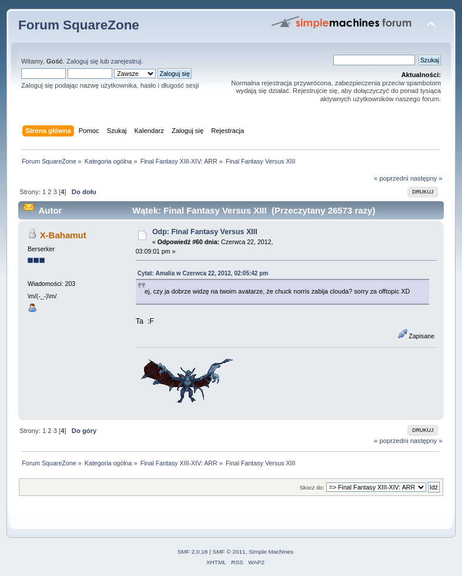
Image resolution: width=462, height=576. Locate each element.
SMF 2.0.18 (193, 551)
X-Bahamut (63, 235)
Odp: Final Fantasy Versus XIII (204, 232)
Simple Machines (271, 551)
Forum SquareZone (78, 25)
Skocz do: (312, 487)
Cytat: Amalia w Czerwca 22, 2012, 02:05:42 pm (203, 273)
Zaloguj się (82, 61)
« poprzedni (391, 178)
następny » (426, 178)
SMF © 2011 (229, 551)
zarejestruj (126, 61)
